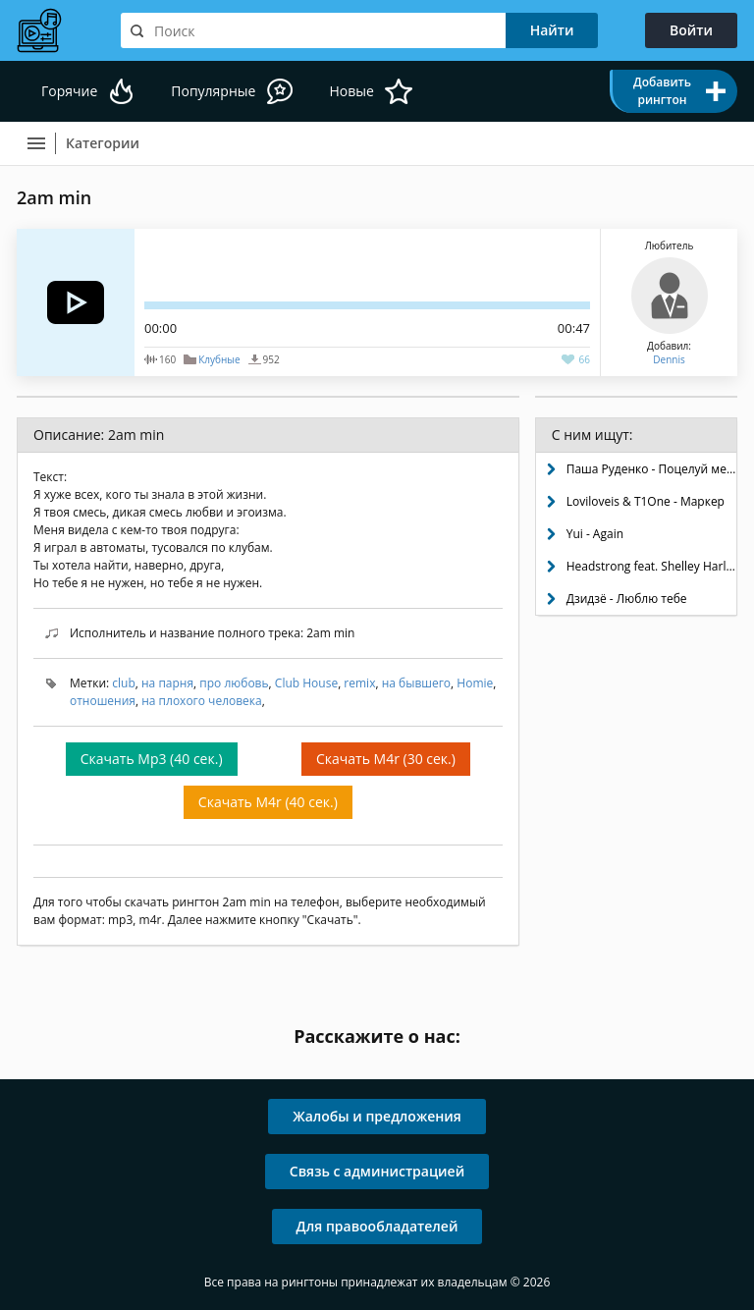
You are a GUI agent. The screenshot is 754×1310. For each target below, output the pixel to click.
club (123, 683)
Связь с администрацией (377, 1171)
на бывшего (416, 683)
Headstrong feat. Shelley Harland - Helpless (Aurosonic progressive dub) (651, 566)
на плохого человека (201, 700)
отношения (102, 700)
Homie (475, 683)
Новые (351, 91)
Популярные (213, 91)
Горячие (69, 91)
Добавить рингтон (662, 91)
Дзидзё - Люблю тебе (626, 598)
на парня (167, 683)
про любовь (233, 683)
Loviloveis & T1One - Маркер (645, 501)
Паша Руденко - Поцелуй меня (651, 469)
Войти (691, 30)
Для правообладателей (377, 1226)
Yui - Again (594, 533)
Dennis (668, 359)
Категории (102, 143)
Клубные (219, 359)
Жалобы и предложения (377, 1116)
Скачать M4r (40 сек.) (268, 801)
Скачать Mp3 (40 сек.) (152, 758)
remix (359, 683)
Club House (306, 683)
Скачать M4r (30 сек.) (386, 758)
